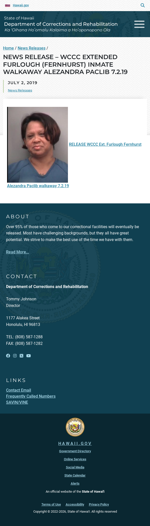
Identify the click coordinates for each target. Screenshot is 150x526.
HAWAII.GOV (75, 443)
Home (8, 48)
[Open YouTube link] (28, 355)
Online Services (75, 459)
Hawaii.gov (21, 5)
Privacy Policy (99, 504)
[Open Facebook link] (8, 355)
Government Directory (75, 451)
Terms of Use (51, 504)
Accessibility (75, 504)
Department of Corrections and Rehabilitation (61, 24)
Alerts (75, 483)
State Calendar (75, 475)
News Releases (31, 48)
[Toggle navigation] (139, 24)
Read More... (17, 252)
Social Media (75, 467)
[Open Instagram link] (15, 355)
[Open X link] (21, 355)
